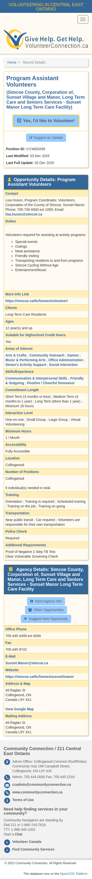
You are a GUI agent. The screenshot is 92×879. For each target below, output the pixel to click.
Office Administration (65, 360)
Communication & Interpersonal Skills (36, 378)
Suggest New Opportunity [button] (46, 619)
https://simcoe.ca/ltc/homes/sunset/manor (39, 677)
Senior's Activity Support (25, 365)
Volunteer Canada (26, 842)
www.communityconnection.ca (37, 792)
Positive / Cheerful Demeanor (51, 383)
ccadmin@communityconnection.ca (41, 784)
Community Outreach (46, 355)
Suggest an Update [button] (46, 138)
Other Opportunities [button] (46, 610)
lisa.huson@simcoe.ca (23, 214)
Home (11, 62)
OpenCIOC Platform (74, 874)
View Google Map (19, 709)
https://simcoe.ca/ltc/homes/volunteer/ (36, 301)
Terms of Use (23, 800)
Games (73, 355)
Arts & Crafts (15, 355)
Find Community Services (33, 849)
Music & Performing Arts (25, 360)
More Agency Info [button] (46, 601)
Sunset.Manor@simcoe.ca (26, 663)
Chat (18, 834)
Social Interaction (63, 365)
